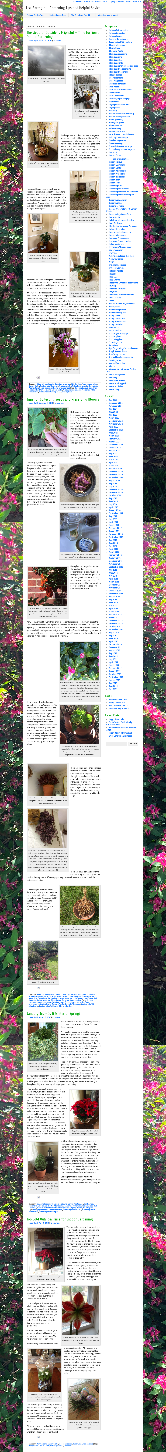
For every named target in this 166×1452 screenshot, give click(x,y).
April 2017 (113, 522)
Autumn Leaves (115, 36)
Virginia (112, 366)
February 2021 (115, 439)
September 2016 (116, 537)
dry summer (114, 102)
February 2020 (115, 468)
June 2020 (113, 457)
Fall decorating (115, 128)
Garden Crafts (34, 386)
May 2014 (113, 606)
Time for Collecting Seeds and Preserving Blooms (63, 399)
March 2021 (114, 436)
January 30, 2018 (45, 40)
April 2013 (113, 641)
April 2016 (113, 549)
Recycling (65, 1000)
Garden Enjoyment (117, 165)
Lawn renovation (116, 250)
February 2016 (115, 555)
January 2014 (114, 617)
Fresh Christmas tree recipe (120, 146)
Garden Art (113, 152)
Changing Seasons (62, 994)
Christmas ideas (115, 60)
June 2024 (113, 412)
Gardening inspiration (118, 200)
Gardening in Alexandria (49, 386)
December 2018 (116, 489)
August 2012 (114, 650)
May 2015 (113, 576)
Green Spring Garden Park (120, 214)
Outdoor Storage (116, 268)
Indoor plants (67, 392)
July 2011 (113, 683)
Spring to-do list (116, 324)
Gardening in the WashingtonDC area (78, 998)
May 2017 (113, 519)
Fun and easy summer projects (121, 149)
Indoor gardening (51, 388)
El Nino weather (115, 125)
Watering (113, 377)
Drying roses (114, 107)
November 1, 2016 (46, 403)
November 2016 (116, 534)
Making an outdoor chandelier (121, 256)
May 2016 (113, 546)
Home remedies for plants (47, 1208)
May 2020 (113, 460)
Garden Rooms (115, 180)
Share (46, 377)
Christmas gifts (75, 994)
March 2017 (114, 525)
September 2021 (116, 430)
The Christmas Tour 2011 (100, 2)
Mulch (111, 262)
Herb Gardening (115, 223)
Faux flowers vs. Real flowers (121, 134)
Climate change (115, 75)
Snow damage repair (117, 309)
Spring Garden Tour (118, 2)
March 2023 (114, 418)
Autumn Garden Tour (133, 2)
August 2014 (114, 597)
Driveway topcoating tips (119, 99)
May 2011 (113, 689)
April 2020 (113, 462)
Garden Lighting (115, 168)
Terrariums (77, 1444)
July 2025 (113, 400)
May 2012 (113, 659)
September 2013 (116, 629)
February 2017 (115, 528)
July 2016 (113, 540)
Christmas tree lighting (118, 72)
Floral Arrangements (43, 390)
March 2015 (114, 582)
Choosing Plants (116, 51)
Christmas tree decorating (120, 69)
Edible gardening (55, 996)
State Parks (114, 327)
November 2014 (116, 588)
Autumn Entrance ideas (118, 30)
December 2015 (116, 561)
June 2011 (113, 686)
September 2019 (116, 477)
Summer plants (115, 336)
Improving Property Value (119, 241)
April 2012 (113, 662)
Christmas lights (116, 63)
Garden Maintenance (75, 1204)
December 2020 (116, 445)
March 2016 (114, 552)
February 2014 (115, 614)
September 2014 (116, 594)
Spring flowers (76, 1208)
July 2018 (113, 498)
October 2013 (115, 626)
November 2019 (116, 474)
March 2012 (114, 665)
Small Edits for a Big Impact (120, 736)
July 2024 (113, 409)
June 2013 (113, 638)
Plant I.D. (113, 277)
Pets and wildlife (116, 271)
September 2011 (116, 677)
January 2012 (114, 671)
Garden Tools (114, 183)
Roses (111, 301)
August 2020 (114, 451)
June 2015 (113, 573)
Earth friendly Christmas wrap (121, 113)
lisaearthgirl (33, 40)
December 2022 (116, 421)
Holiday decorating (117, 229)
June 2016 (113, 543)
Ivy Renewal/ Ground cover (120, 247)
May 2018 (113, 504)
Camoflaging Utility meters (120, 42)
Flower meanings (116, 143)
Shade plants (114, 307)
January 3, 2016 (45, 1017)
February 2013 (115, 644)
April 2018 (113, 507)
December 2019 (116, 471)
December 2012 (116, 647)
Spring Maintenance (117, 321)
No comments (58, 40)
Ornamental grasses (117, 265)
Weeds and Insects (117, 380)
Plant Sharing (56, 1000)
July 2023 (113, 415)
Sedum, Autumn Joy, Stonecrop (122, 304)
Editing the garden (116, 122)
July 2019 (113, 483)
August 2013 (114, 632)
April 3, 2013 (44, 1223)
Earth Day (113, 110)
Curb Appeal (114, 87)
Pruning (112, 286)
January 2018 (114, 510)
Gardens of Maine (116, 206)
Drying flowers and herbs (38, 996)
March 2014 (114, 611)
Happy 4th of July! (116, 719)
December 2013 (116, 620)
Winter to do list (116, 386)
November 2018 (116, 492)
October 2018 (115, 495)
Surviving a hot (115, 342)
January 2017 (114, 531)
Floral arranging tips (89, 384)
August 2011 (114, 680)
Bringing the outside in (45, 384)
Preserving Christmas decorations (123, 283)
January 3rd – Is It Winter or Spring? (53, 1014)
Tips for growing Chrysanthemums (123, 348)
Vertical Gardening (117, 363)
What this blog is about (81, 2)
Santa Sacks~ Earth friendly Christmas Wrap (119, 723)
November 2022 (116, 424)
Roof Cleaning (115, 298)
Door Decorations (116, 96)
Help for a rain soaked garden (121, 220)
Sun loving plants (116, 339)
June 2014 (113, 603)
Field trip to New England (119, 137)
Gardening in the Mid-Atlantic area (72, 386)
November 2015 (116, 564)
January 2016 (114, 558)
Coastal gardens (116, 78)
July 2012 (113, 653)
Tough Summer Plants (118, 351)
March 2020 (114, 465)
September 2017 (116, 513)
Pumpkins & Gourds (117, 289)
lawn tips (112, 253)
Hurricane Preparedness (119, 238)
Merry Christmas (116, 259)
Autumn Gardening (117, 33)
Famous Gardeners (117, 131)
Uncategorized (64, 388)
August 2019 (114, 480)
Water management (117, 374)
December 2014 (116, 585)
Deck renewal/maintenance (120, 90)
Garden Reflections (117, 177)
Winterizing (114, 389)
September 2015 (116, 567)
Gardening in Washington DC (50, 392)
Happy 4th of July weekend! (120, 733)
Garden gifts (56, 1004)
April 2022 (113, 427)
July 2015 (113, 570)
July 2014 (113, 600)
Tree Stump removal (117, 354)
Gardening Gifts (80, 996)
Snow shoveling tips (117, 312)
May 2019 (113, 486)
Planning (112, 274)
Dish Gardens (76, 384)
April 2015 (113, 579)
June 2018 (113, 501)
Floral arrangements (117, 140)
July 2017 (113, 516)
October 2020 (115, 448)
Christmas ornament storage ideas (123, 66)
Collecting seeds (88, 994)
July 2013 (113, 635)
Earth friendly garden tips (119, 116)
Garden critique (115, 162)
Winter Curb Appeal (117, 383)
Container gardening (62, 384)
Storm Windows (115, 330)
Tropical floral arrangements (121, 357)
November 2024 (116, 406)
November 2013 (116, 623)
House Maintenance (117, 235)
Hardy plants (114, 217)
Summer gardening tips (118, 333)
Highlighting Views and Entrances (123, 226)
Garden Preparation (54, 1210)
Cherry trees (114, 48)
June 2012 (113, 656)
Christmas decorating (118, 54)
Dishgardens (33, 1446)
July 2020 (113, 454)
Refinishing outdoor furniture (121, 295)
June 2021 (113, 433)
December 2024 (116, 403)
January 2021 (114, 442)
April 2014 (113, 609)
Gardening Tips (115, 203)
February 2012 (115, 668)
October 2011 (115, 674)
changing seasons (44, 1002)
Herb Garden (66, 1006)
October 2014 (115, 591)
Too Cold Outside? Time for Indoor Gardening (60, 1219)
